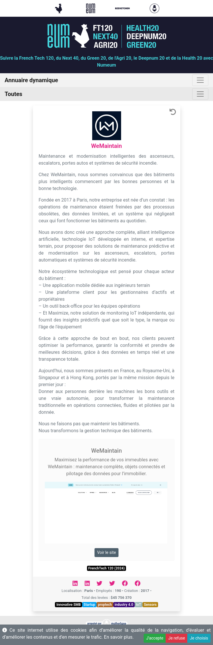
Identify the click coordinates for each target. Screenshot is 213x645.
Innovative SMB (68, 605)
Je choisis (199, 638)
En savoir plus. (119, 637)
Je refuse (176, 638)
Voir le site (106, 552)
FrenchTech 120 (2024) (106, 568)
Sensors (150, 605)
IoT (138, 605)
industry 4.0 (123, 605)
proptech (105, 605)
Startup (89, 605)
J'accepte (154, 638)
